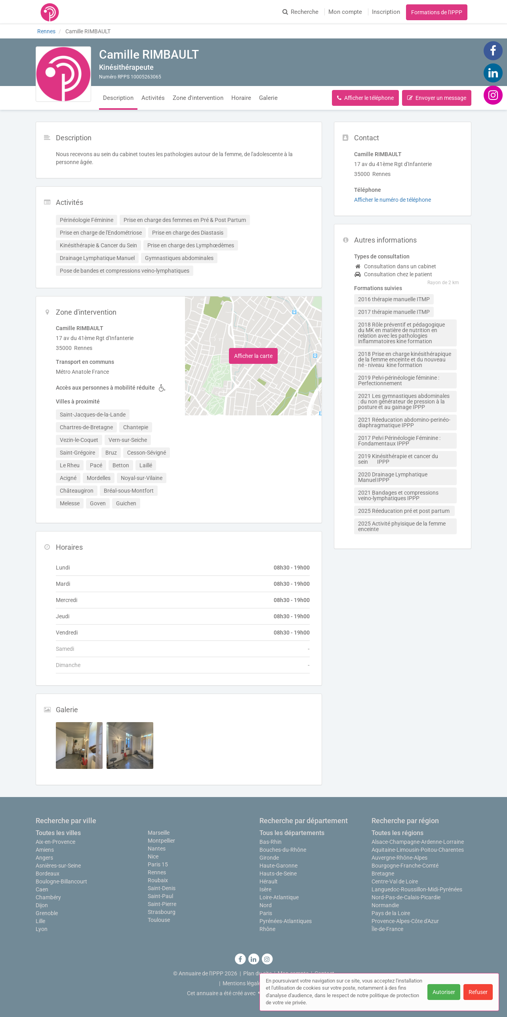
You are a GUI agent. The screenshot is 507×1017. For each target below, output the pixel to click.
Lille (40, 921)
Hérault (268, 881)
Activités (153, 97)
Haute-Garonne (278, 865)
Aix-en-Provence (55, 842)
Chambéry (48, 897)
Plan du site (257, 973)
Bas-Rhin (270, 842)
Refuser (478, 992)
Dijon (42, 905)
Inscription (386, 11)
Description (118, 97)
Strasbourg (161, 912)
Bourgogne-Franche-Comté (405, 865)
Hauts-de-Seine (278, 873)
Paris (265, 913)
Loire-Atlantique (279, 897)
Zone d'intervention (198, 97)
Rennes (157, 872)
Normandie (385, 905)
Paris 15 (158, 864)
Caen (42, 889)
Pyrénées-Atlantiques (285, 921)
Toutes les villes (58, 833)
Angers (44, 858)
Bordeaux (47, 873)
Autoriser (444, 992)
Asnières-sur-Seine (58, 865)
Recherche (300, 11)
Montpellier (161, 840)
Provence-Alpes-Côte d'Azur (405, 921)
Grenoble (47, 913)
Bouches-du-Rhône (282, 850)
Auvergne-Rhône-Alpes (399, 858)
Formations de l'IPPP (436, 12)
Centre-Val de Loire (395, 881)
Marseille (159, 833)
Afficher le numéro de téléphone (392, 200)
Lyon (42, 929)
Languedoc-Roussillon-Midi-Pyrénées (417, 889)
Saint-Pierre (162, 904)
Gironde (269, 858)
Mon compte (345, 11)
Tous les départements (291, 833)
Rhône (267, 929)
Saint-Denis (161, 888)
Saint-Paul (160, 896)
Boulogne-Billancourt (61, 881)
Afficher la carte (253, 356)
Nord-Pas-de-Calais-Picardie (406, 897)
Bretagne (383, 873)
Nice (153, 856)
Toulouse (159, 920)
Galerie (268, 97)
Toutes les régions (397, 833)
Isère (265, 889)
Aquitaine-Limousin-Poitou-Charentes (418, 850)
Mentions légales (243, 983)
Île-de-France (387, 929)
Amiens (45, 850)
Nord (265, 905)
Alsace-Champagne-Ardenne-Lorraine (418, 842)
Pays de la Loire (391, 913)
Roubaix (158, 880)
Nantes (157, 848)
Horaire (241, 97)
